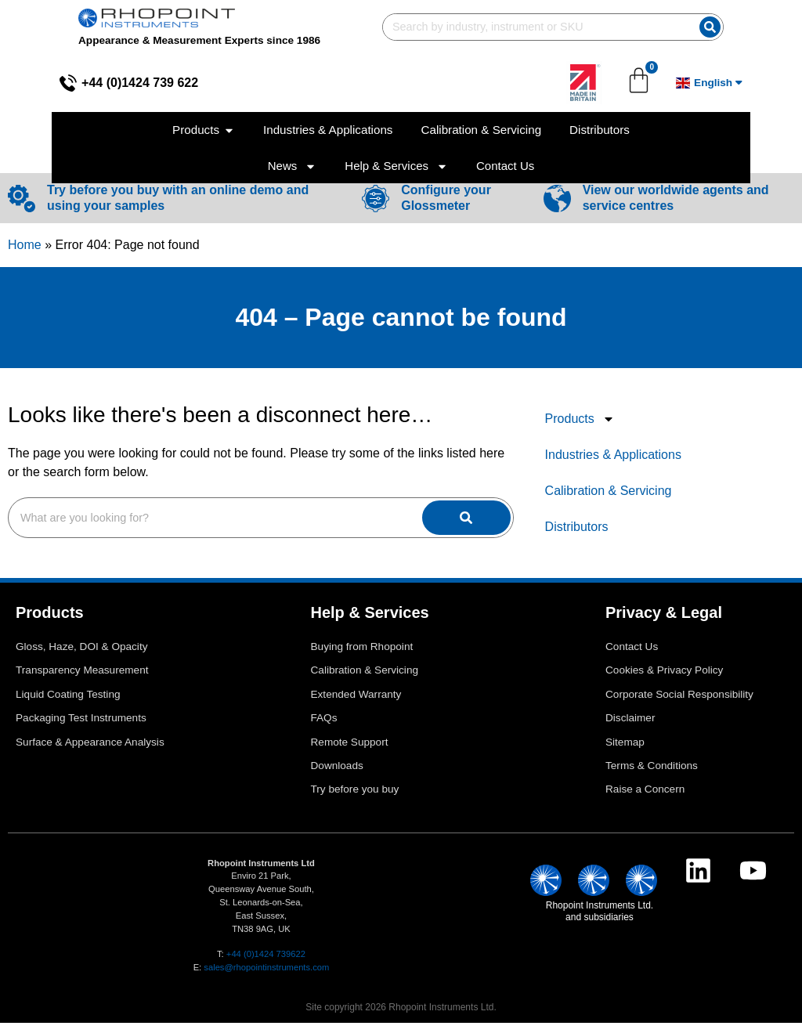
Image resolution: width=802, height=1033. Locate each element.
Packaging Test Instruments (81, 728)
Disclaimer (630, 728)
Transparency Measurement (82, 680)
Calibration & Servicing (608, 500)
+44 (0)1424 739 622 (88, 82)
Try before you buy (355, 799)
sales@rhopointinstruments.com (266, 977)
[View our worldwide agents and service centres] (557, 208)
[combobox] (551, 27)
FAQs (324, 728)
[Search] (749, 27)
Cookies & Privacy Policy (664, 680)
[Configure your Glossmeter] (375, 208)
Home (25, 255)
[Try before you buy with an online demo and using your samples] (21, 208)
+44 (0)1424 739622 (265, 964)
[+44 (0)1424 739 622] (16, 83)
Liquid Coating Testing (68, 704)
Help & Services (396, 166)
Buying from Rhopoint (362, 657)
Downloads (337, 776)
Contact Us (505, 165)
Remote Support (349, 752)
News (292, 166)
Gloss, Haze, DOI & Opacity (81, 657)
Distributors (577, 537)
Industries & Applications (613, 464)
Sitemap (625, 752)
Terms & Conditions (651, 776)
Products (580, 429)
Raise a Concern (645, 799)
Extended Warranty (356, 704)
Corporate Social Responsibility (679, 704)
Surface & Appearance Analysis (90, 752)
